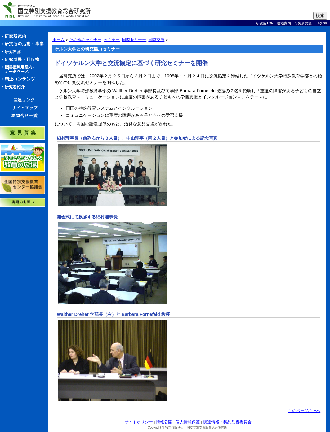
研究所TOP (265, 23)
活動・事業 (24, 44)
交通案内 (284, 23)
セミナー (112, 39)
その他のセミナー (85, 39)
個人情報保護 (188, 422)
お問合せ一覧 (24, 115)
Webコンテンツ (24, 79)
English (321, 23)
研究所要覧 (303, 23)
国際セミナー (134, 39)
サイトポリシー (139, 422)
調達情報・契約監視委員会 (227, 422)
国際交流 (156, 39)
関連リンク (24, 100)
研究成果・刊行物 (24, 59)
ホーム (58, 39)
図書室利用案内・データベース (24, 69)
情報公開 (164, 422)
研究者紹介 (24, 86)
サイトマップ (24, 107)
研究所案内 (24, 36)
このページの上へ (304, 410)
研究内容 (24, 51)
